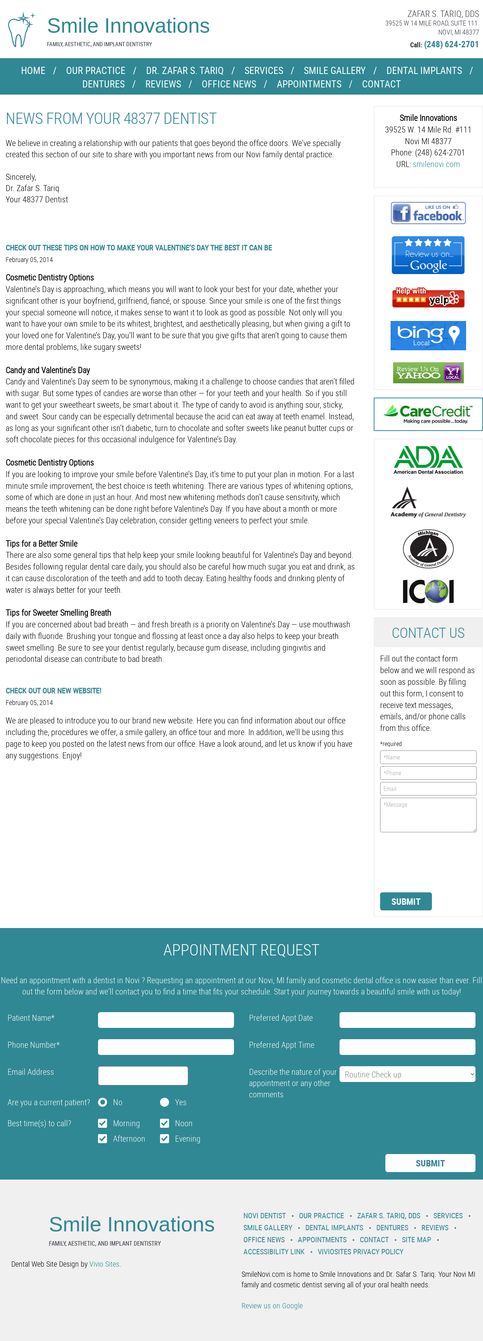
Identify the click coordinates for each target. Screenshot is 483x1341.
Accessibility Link (274, 1251)
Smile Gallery (335, 70)
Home (33, 70)
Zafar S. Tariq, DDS (388, 1215)
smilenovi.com (436, 163)
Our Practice (95, 70)
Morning (126, 1123)
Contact (381, 83)
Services (264, 70)
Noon (184, 1123)
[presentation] (411, 862)
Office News (229, 83)
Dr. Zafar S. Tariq (185, 70)
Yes (181, 1102)
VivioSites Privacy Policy (360, 1251)
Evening (188, 1138)
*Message (428, 815)
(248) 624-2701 (451, 44)
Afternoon (129, 1138)
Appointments (309, 83)
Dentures (103, 83)
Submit (406, 901)
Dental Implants (424, 70)
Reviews (163, 83)
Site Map (416, 1239)
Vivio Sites (104, 1264)
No (117, 1102)
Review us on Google (272, 1305)
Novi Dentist (264, 1215)
